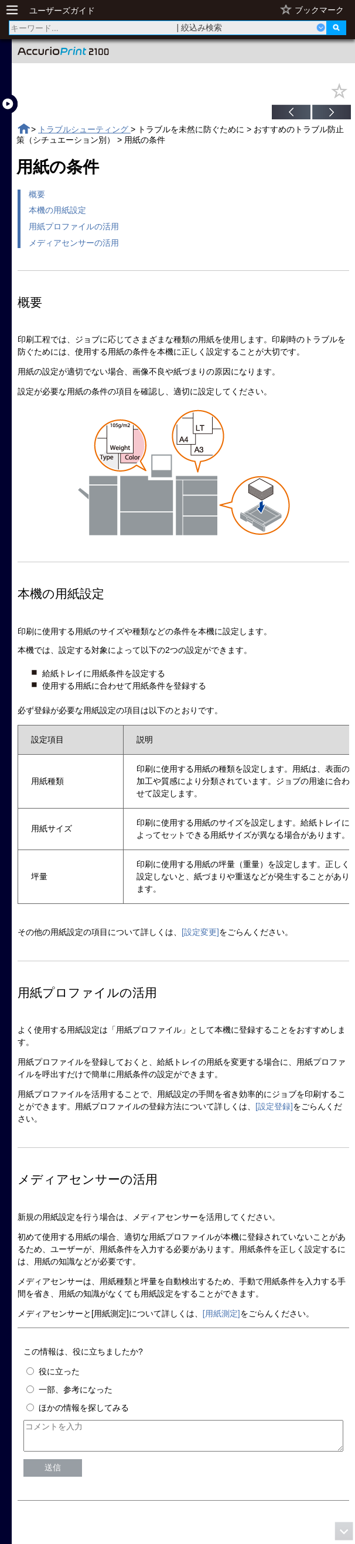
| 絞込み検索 (200, 27)
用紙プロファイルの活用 (74, 226)
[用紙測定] (221, 1313)
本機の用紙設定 (57, 210)
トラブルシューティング (84, 129)
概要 (37, 194)
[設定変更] (200, 932)
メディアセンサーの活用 (74, 242)
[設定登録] (274, 1106)
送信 (53, 1472)
